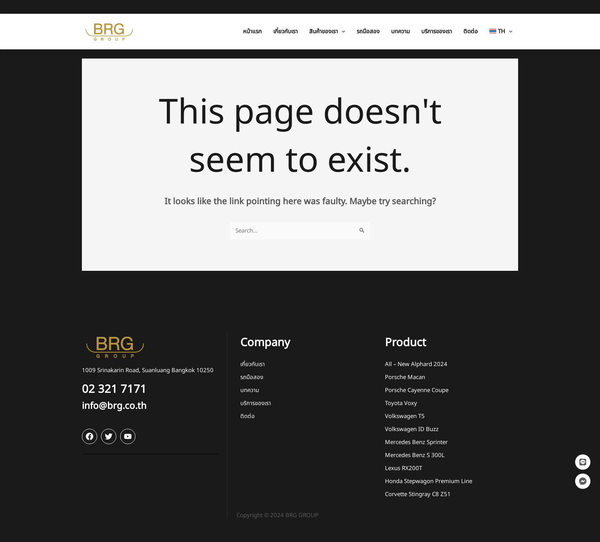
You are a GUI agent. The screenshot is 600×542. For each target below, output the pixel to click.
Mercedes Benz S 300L (415, 455)
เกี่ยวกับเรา (252, 364)
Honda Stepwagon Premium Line (428, 481)
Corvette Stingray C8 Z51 (418, 494)
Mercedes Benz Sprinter (416, 442)
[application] (341, 17)
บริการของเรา (255, 403)
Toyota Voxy (401, 403)
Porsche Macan (405, 377)
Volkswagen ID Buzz (412, 429)
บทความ (249, 390)
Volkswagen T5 (405, 416)
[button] (327, 17)
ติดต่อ (247, 416)
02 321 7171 (114, 389)
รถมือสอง (251, 377)
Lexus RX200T (403, 468)
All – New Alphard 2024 (416, 364)
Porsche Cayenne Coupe (416, 390)
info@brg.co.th (114, 406)
